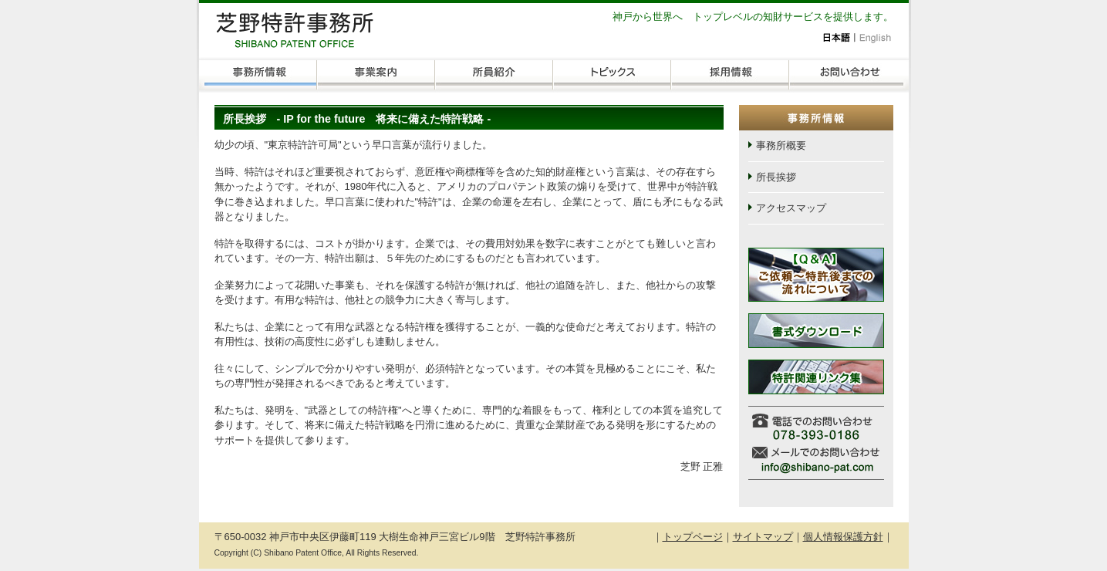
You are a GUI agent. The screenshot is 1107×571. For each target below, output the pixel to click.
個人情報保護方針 (843, 536)
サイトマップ (763, 536)
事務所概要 (781, 145)
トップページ (693, 536)
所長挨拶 (776, 177)
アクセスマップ (791, 208)
